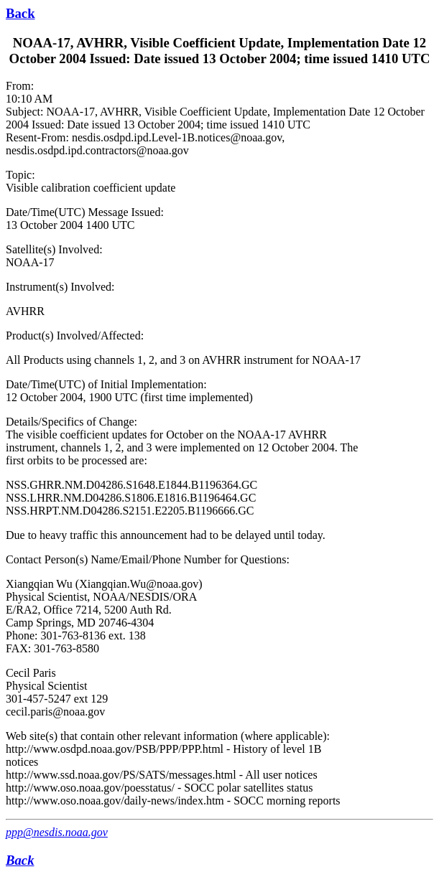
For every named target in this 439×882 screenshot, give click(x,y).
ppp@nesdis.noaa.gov (57, 832)
